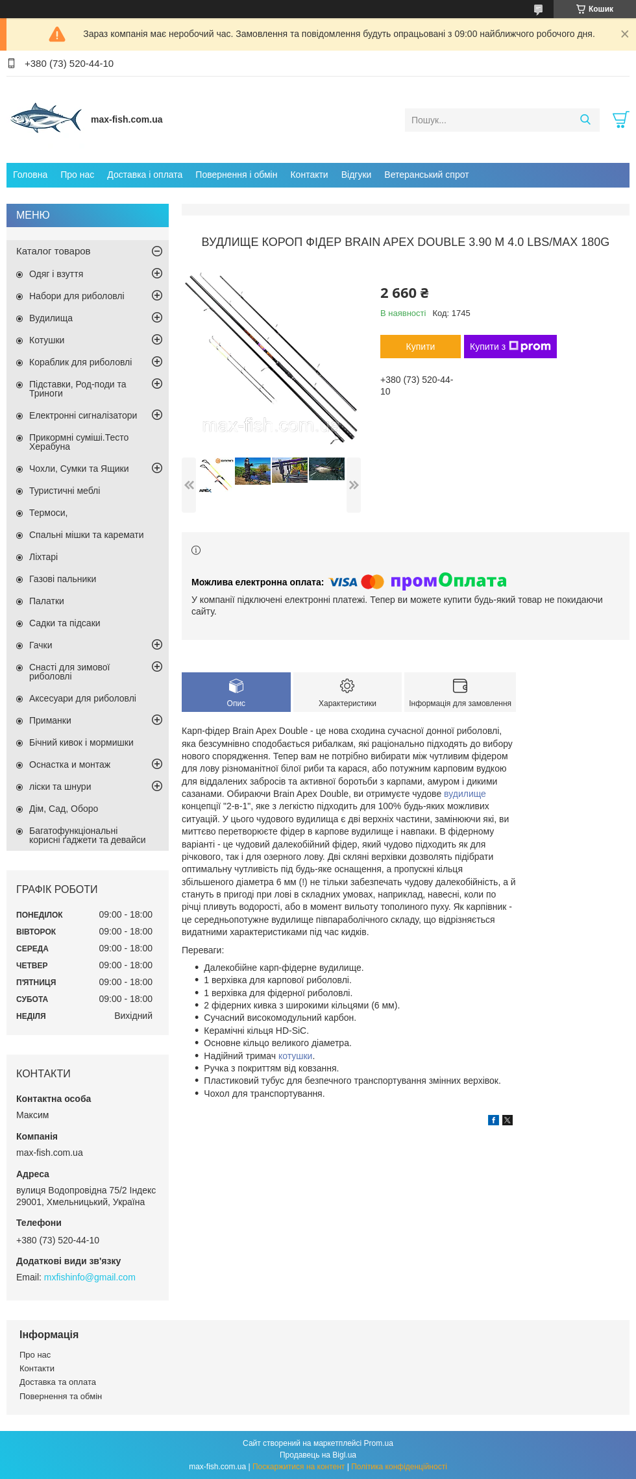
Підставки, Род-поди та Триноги (78, 388)
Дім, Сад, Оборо (63, 808)
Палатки (46, 601)
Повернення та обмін (60, 1396)
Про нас (77, 174)
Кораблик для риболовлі (80, 362)
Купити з (510, 346)
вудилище (465, 793)
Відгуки (356, 174)
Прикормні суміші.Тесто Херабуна (78, 442)
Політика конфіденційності (399, 1466)
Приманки (50, 720)
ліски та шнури (60, 786)
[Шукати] (585, 120)
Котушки (46, 340)
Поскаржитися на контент (298, 1466)
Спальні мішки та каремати (86, 535)
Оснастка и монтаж (69, 764)
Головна (30, 174)
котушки (295, 1056)
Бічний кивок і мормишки (81, 742)
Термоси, (48, 512)
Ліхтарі (43, 557)
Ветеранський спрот (426, 174)
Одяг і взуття (56, 274)
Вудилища (51, 318)
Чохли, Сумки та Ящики (78, 468)
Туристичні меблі (64, 490)
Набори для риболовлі (77, 296)
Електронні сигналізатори (83, 415)
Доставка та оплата (57, 1382)
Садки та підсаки (65, 623)
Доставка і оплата (144, 174)
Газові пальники (62, 579)
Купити (420, 346)
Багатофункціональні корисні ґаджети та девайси (87, 835)
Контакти (309, 174)
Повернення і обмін (236, 174)
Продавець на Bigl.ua (318, 1455)
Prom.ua (378, 1443)
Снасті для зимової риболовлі (69, 671)
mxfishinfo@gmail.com (90, 1277)
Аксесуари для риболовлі (82, 698)
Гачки (41, 645)
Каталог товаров (53, 250)
